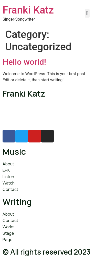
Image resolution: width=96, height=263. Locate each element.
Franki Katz (28, 10)
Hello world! (24, 62)
